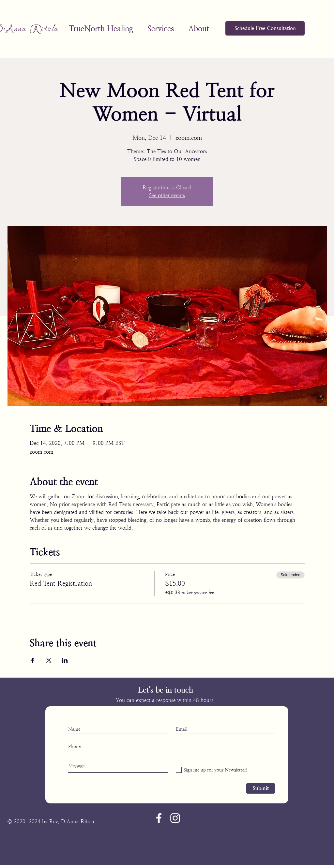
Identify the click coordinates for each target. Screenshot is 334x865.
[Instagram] (175, 818)
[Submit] (260, 788)
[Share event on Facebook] (33, 660)
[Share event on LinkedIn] (65, 660)
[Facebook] (158, 818)
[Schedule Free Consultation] (265, 28)
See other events (167, 195)
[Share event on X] (49, 660)
